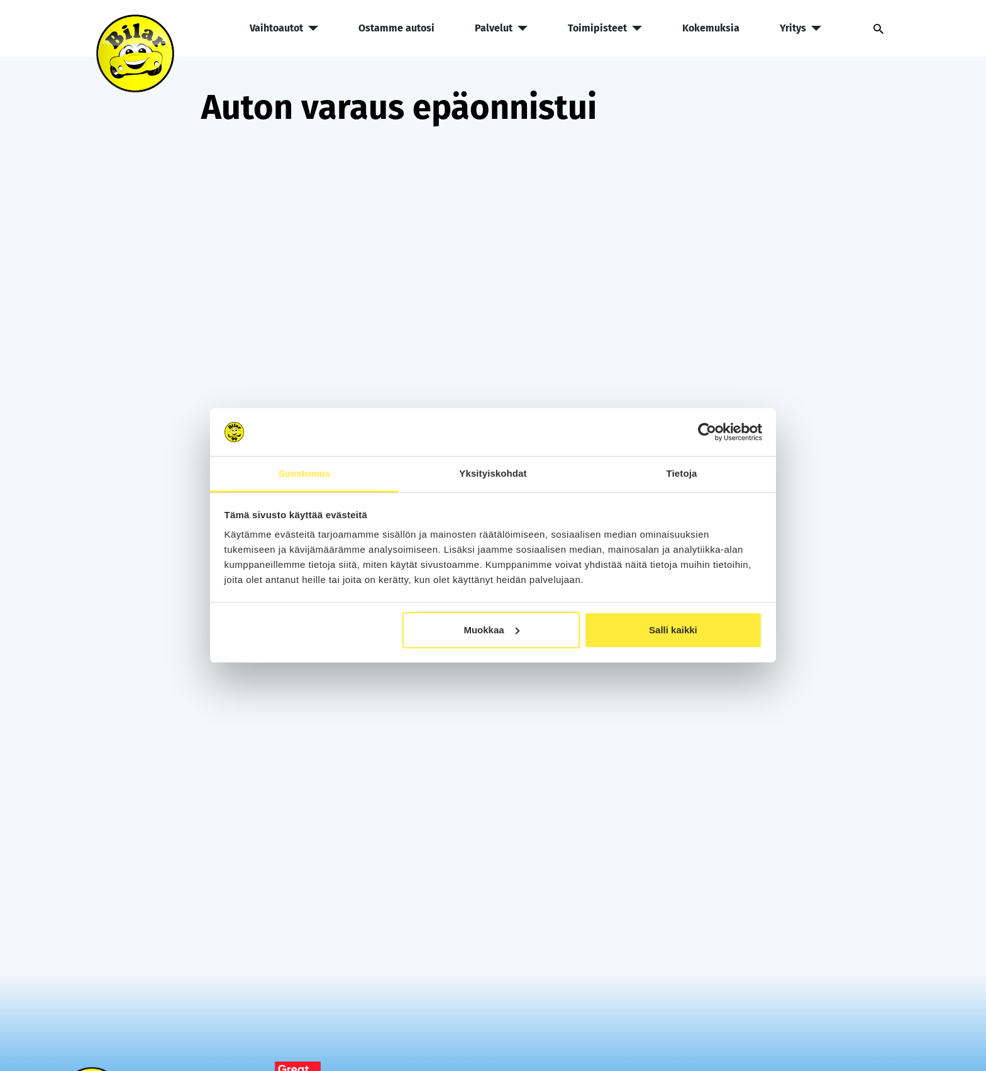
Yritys (800, 28)
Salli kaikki (673, 629)
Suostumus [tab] (305, 473)
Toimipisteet (605, 28)
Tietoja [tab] (682, 473)
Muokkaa (491, 629)
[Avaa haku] (873, 28)
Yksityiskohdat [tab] (492, 473)
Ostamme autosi (396, 28)
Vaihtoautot (284, 28)
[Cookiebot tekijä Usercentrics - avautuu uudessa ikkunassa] (707, 432)
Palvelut (501, 28)
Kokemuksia (711, 28)
